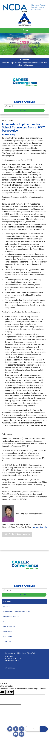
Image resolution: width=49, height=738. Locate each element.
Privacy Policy (31, 653)
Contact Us (9, 653)
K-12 (4, 622)
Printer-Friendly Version (19, 534)
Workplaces (7, 632)
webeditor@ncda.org (12, 660)
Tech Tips (7, 642)
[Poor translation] (9, 692)
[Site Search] (32, 728)
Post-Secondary (9, 627)
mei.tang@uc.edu (39, 527)
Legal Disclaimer (20, 653)
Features (6, 606)
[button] (3, 50)
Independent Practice (11, 616)
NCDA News (7, 637)
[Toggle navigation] (24, 30)
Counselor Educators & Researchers (16, 611)
